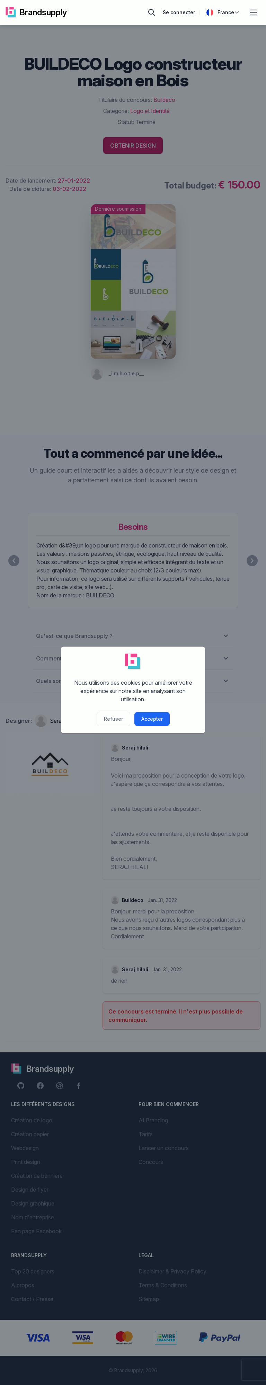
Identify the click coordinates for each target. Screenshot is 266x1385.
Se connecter (179, 12)
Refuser (113, 719)
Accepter (152, 719)
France (223, 12)
